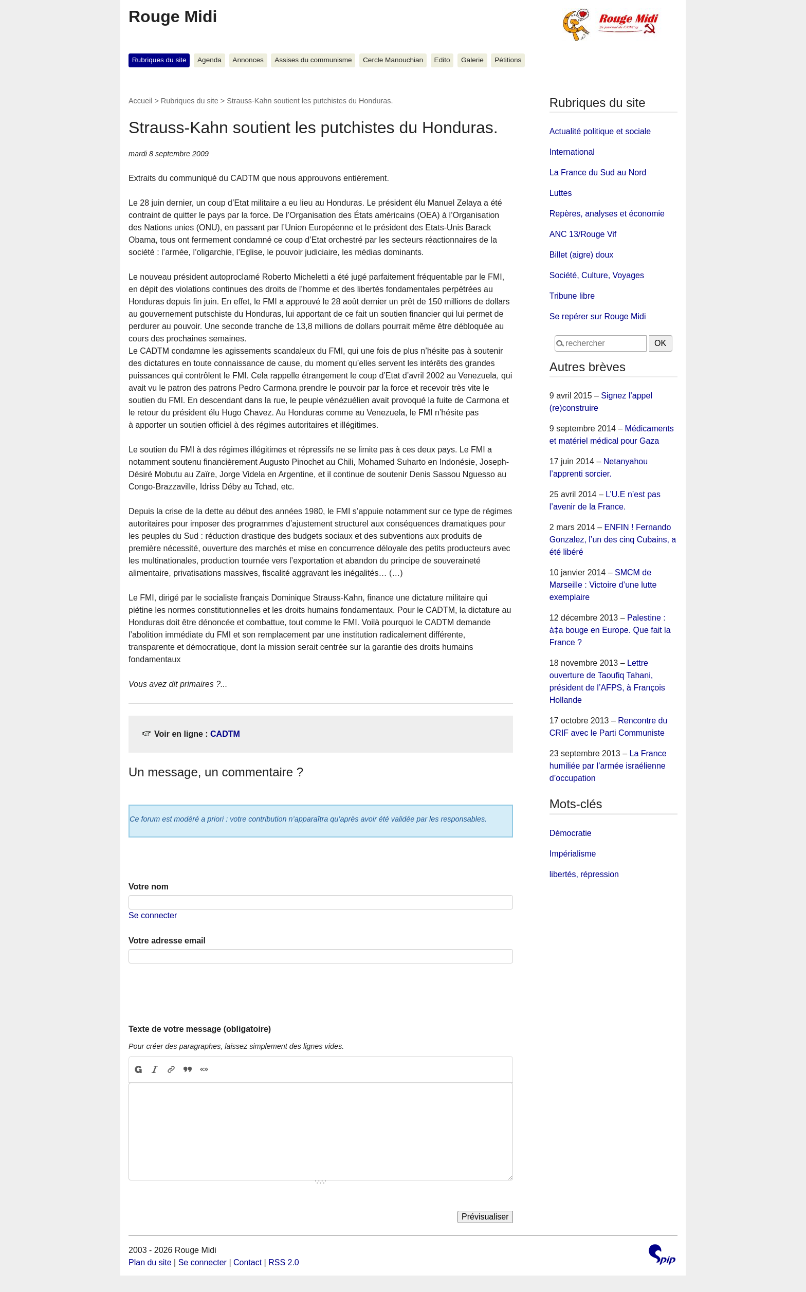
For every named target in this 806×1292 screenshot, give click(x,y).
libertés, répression (584, 874)
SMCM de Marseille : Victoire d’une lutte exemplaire (603, 585)
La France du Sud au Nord (598, 172)
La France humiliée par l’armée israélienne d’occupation (608, 766)
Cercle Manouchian (393, 60)
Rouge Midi (173, 16)
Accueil (140, 101)
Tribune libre (572, 296)
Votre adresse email (167, 940)
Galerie (472, 60)
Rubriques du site (159, 60)
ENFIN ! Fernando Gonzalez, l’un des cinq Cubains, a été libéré (612, 539)
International (572, 152)
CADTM (225, 734)
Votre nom (149, 886)
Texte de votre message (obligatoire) (200, 1029)
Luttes (560, 193)
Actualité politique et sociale (600, 131)
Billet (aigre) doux (581, 254)
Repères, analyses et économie (607, 213)
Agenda (209, 60)
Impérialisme (572, 853)
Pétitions (507, 60)
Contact (247, 1262)
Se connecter (153, 915)
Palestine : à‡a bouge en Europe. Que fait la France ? (610, 630)
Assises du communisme (313, 60)
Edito (442, 60)
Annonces (247, 60)
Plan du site (150, 1262)
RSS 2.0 (283, 1262)
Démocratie (570, 833)
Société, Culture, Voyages (596, 275)
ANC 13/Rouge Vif (582, 234)
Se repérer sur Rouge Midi (597, 316)
